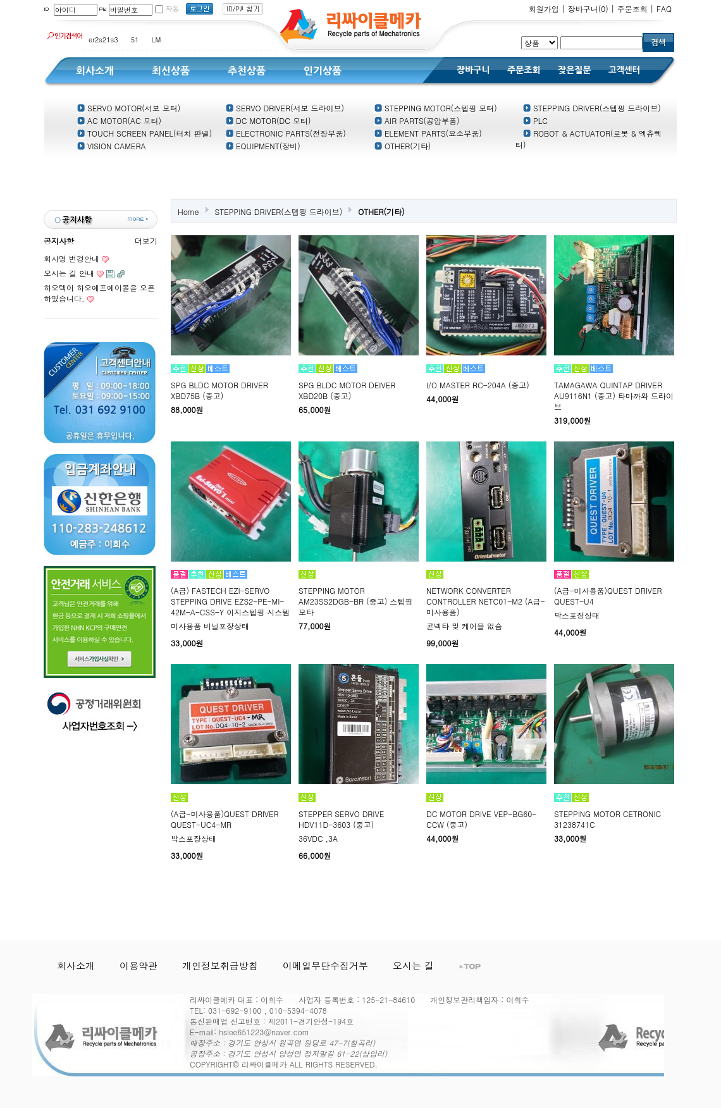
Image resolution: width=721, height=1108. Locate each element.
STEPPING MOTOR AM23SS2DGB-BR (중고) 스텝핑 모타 (355, 601)
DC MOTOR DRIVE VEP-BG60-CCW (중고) (481, 819)
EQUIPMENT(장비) (263, 145)
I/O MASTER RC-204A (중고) (477, 384)
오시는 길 (413, 965)
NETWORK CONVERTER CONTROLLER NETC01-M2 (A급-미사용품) (485, 601)
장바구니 (588, 8)
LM (156, 39)
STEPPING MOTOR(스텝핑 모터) (435, 107)
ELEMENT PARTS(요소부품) (428, 133)
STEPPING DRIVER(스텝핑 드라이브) (592, 107)
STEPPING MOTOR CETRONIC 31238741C (607, 819)
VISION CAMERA (111, 145)
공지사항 (59, 240)
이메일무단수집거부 (325, 965)
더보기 (146, 240)
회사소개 (76, 965)
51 (135, 39)
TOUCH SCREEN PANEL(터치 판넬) (144, 133)
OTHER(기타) (402, 145)
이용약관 (138, 965)
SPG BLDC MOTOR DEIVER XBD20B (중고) (347, 390)
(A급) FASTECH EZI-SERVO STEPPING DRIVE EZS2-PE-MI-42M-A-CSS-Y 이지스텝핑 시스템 (230, 601)
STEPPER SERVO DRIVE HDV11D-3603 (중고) (341, 819)
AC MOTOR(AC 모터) (119, 120)
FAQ (664, 8)
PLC (535, 120)
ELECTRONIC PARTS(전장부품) (286, 133)
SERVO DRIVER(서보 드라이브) (285, 107)
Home (188, 211)
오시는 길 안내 (69, 273)
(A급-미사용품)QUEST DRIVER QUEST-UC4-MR (225, 819)
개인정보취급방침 (220, 965)
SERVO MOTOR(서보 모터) (128, 107)
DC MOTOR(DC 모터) (268, 120)
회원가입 (544, 8)
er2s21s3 (103, 39)
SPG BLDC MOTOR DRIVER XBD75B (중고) (219, 390)
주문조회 (632, 8)
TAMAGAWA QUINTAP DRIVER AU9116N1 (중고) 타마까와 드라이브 (614, 395)
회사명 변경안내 (71, 258)
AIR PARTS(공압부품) (417, 120)
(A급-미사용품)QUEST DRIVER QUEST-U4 (608, 595)
